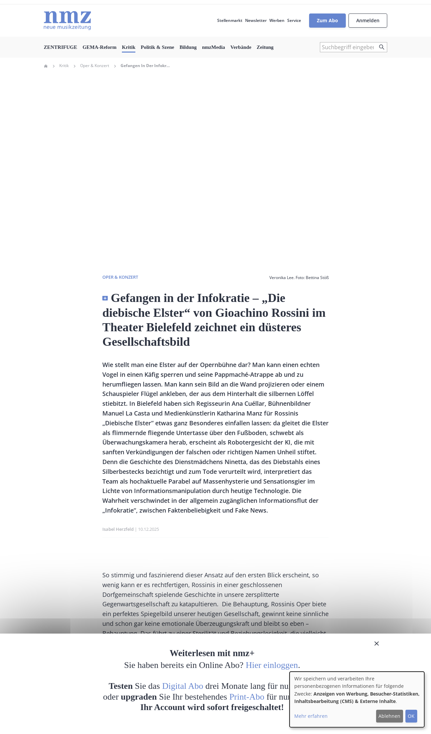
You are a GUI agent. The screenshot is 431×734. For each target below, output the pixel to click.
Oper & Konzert (94, 65)
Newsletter (256, 20)
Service (294, 20)
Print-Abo (246, 697)
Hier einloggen (272, 665)
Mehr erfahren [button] (311, 716)
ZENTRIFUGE (60, 47)
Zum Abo (327, 20)
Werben (277, 20)
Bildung (188, 47)
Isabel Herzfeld (118, 529)
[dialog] (357, 699)
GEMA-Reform (99, 47)
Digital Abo (182, 686)
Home (46, 66)
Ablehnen (389, 716)
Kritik (128, 47)
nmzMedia (213, 47)
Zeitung (265, 47)
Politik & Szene (157, 47)
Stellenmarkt (229, 20)
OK (411, 716)
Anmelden (367, 20)
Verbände (240, 47)
